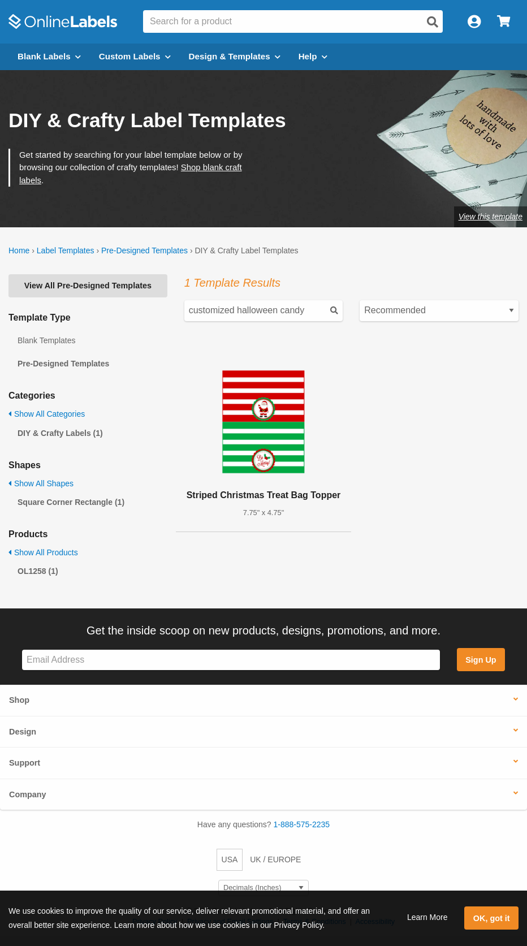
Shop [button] (19, 700)
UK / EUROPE (275, 859)
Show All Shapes (41, 483)
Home (18, 250)
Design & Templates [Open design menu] (234, 56)
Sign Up (480, 659)
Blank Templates (46, 340)
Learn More (427, 917)
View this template (490, 216)
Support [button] (24, 762)
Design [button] (22, 731)
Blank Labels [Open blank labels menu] (49, 56)
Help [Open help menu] (313, 56)
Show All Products (43, 552)
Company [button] (27, 794)
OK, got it (491, 918)
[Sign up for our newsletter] (231, 660)
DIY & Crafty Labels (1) (60, 433)
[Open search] (432, 22)
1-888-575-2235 (302, 824)
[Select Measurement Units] (263, 888)
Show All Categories (46, 413)
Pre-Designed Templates (144, 250)
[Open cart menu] (504, 22)
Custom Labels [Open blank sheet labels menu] (135, 56)
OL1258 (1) (38, 571)
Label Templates (65, 250)
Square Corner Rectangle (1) (71, 502)
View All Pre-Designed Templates (88, 285)
